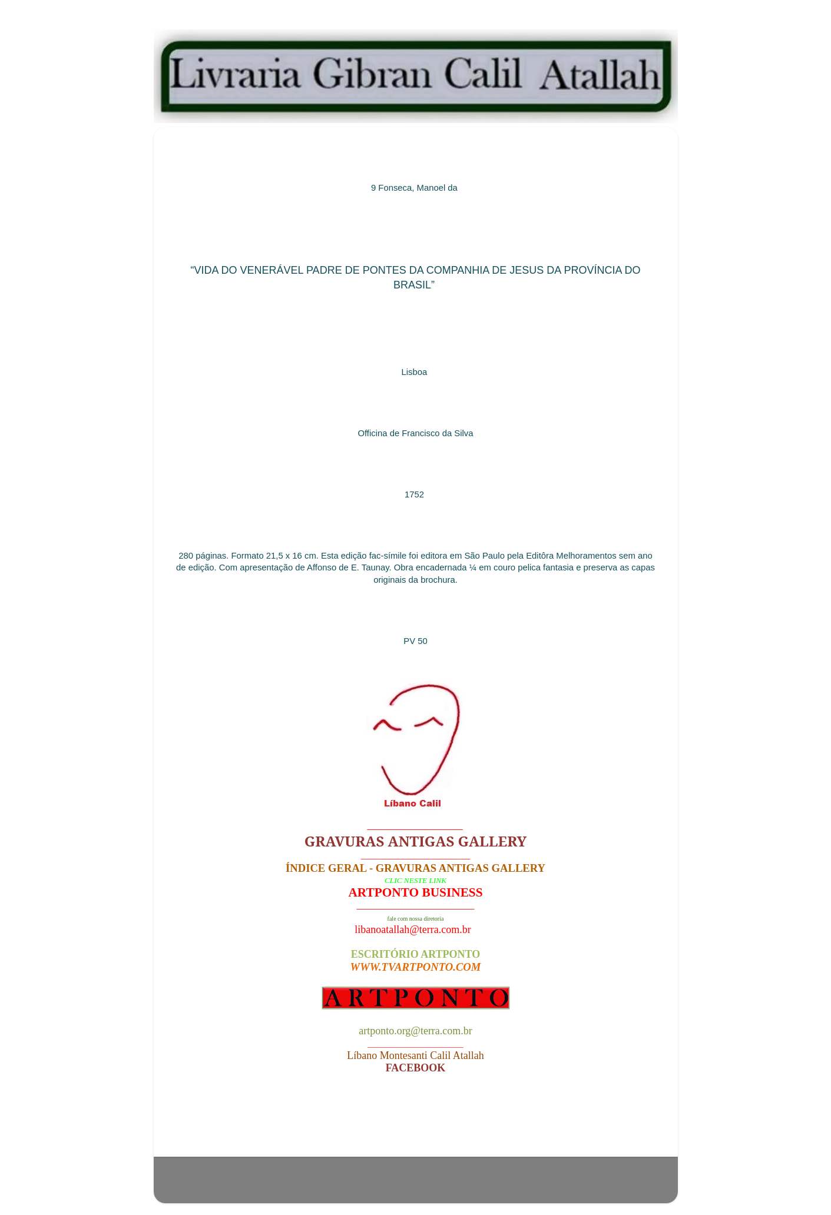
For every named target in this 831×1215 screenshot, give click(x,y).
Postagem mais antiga (602, 1126)
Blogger (485, 1185)
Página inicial (419, 1126)
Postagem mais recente (232, 1126)
